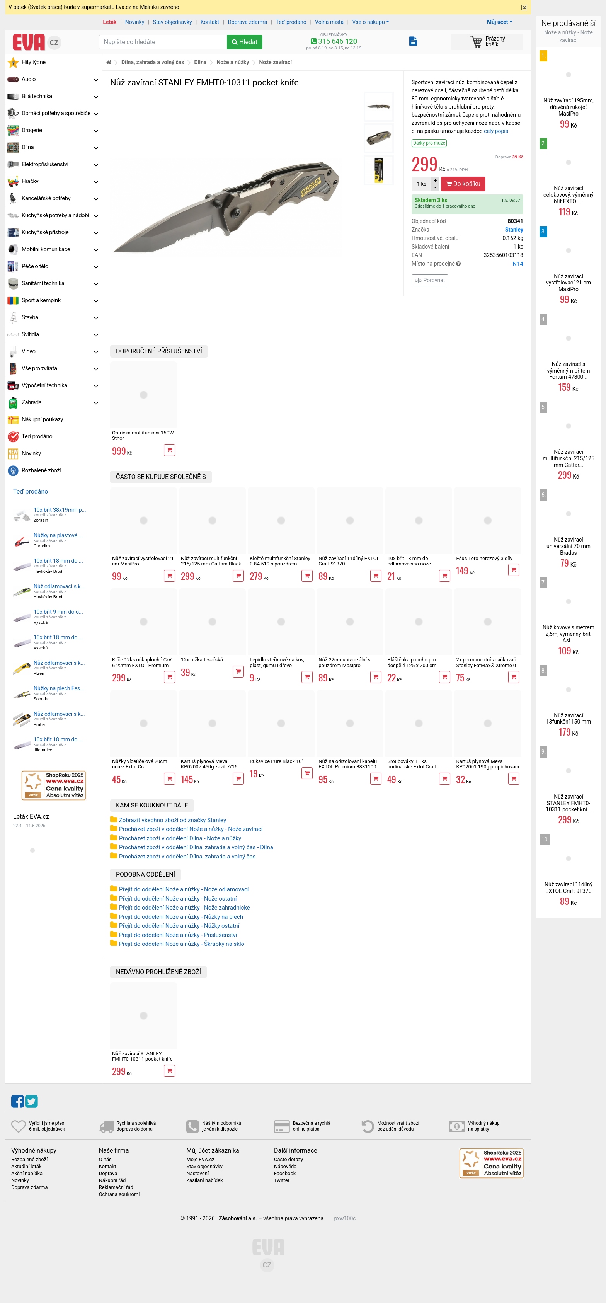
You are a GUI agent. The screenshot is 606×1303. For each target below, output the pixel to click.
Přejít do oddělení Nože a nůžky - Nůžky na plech (181, 916)
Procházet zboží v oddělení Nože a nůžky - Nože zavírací (190, 829)
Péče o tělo (60, 266)
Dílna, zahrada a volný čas (152, 62)
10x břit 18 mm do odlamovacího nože (409, 561)
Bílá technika (60, 96)
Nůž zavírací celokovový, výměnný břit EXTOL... (568, 194)
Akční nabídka (27, 1173)
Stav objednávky (172, 22)
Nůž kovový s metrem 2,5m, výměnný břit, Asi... (568, 634)
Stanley (514, 230)
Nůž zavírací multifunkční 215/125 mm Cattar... (568, 458)
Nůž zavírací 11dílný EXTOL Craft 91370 (348, 561)
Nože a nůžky (232, 62)
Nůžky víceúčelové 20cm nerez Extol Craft (139, 764)
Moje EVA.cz (200, 1159)
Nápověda (285, 1166)
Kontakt (210, 22)
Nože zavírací (275, 62)
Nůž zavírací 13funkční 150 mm (568, 718)
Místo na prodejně (467, 264)
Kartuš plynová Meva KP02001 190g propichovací (487, 764)
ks (421, 184)
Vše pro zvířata (60, 368)
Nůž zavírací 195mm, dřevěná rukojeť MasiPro (568, 107)
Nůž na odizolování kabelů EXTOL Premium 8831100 (347, 764)
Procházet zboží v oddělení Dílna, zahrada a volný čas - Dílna (196, 847)
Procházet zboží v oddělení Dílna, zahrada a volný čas (187, 856)
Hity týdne (34, 62)
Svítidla (60, 334)
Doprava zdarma (247, 22)
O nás (105, 1159)
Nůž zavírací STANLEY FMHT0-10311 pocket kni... (568, 803)
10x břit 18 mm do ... (58, 561)
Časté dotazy (288, 1159)
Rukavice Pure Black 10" (276, 761)
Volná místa (329, 22)
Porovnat (430, 280)
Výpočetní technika (60, 385)
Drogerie (60, 130)
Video (60, 351)
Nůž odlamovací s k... (59, 586)
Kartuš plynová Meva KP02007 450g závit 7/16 (209, 764)
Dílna (60, 147)
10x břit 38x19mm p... (60, 510)
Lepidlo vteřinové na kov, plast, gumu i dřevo (277, 662)
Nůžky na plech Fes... (59, 688)
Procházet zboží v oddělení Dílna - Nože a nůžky (180, 838)
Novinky (135, 22)
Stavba (60, 317)
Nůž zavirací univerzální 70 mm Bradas (568, 546)
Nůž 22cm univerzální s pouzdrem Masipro (344, 662)
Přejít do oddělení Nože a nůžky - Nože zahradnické (184, 907)
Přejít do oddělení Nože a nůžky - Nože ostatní (178, 898)
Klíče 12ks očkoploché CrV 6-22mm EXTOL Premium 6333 (142, 665)
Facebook (285, 1173)
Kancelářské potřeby (60, 198)
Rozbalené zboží (41, 470)
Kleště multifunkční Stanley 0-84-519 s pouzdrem (280, 561)
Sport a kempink (60, 300)
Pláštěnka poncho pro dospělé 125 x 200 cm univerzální (411, 665)
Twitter (281, 1180)
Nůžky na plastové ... (58, 535)
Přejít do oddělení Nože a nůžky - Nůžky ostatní (179, 925)
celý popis (496, 131)
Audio (60, 79)
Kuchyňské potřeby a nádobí (60, 215)
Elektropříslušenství (60, 164)
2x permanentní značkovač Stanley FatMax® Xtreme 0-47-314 (486, 665)
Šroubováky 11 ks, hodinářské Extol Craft (411, 764)
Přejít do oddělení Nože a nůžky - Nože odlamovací (184, 889)
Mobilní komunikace (60, 249)
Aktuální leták (26, 1166)
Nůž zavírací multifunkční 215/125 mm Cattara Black (211, 561)
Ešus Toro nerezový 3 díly (484, 558)
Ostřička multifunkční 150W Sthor (143, 435)
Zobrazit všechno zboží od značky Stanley (172, 820)
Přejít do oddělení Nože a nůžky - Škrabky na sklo (181, 943)
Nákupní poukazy (42, 419)
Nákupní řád (112, 1180)
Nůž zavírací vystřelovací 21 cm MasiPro (143, 561)
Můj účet (497, 22)
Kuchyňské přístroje (60, 232)
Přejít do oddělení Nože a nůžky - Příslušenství (178, 935)
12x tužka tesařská (202, 660)
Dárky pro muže (429, 143)
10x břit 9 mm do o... (58, 612)
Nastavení (197, 1173)
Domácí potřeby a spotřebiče (60, 113)
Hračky (60, 181)
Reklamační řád (116, 1187)
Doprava (509, 157)
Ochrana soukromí (119, 1194)
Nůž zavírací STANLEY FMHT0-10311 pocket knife (142, 1056)
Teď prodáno (291, 22)
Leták (110, 22)
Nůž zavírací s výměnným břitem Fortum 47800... (568, 370)
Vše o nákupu (368, 22)
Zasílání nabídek (204, 1180)
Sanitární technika (60, 283)
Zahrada (60, 402)
